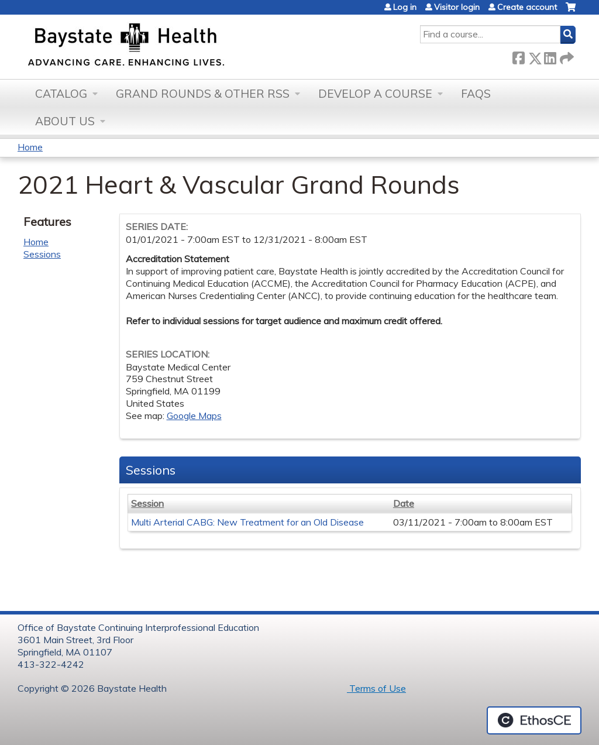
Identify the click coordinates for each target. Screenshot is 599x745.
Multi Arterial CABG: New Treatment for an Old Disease (247, 522)
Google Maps (194, 415)
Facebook (518, 56)
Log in (404, 7)
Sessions (42, 254)
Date (403, 503)
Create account (527, 7)
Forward (566, 56)
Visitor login (457, 7)
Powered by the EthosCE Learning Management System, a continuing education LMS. (534, 720)
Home (30, 147)
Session (147, 503)
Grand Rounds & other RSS (203, 94)
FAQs (476, 94)
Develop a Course (375, 94)
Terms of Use (376, 688)
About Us (65, 121)
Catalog (61, 94)
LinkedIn (550, 56)
